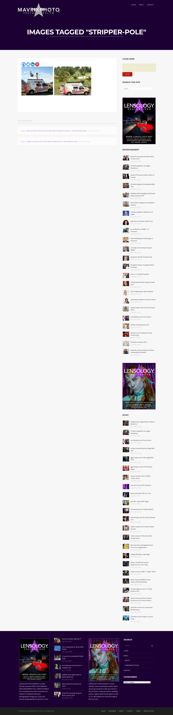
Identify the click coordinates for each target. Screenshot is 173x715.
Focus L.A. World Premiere (140, 274)
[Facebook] (24, 64)
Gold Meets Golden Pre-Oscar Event (143, 300)
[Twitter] (28, 64)
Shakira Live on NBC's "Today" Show (143, 572)
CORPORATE (112, 711)
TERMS (138, 711)
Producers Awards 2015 (139, 342)
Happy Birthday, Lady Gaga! (140, 554)
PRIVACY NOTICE (149, 711)
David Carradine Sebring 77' (71, 639)
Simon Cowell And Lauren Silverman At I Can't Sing (139, 563)
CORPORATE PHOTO (132, 665)
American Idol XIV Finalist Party (141, 257)
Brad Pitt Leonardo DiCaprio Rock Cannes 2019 (72, 694)
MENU (141, 5)
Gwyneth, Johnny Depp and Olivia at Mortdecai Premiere (142, 351)
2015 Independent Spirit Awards (142, 291)
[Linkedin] (33, 64)
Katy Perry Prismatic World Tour (142, 221)
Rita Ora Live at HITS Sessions (141, 485)
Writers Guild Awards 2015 (140, 325)
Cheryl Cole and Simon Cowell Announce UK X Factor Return (141, 599)
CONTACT (150, 5)
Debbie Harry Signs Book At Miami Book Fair (71, 676)
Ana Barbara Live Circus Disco (141, 317)
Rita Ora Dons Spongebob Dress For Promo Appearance (142, 546)
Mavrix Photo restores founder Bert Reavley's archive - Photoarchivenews (57, 131)
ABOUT (127, 660)
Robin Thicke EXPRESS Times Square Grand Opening (140, 581)
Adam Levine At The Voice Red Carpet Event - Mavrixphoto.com (52, 141)
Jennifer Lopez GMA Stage (140, 501)
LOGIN (133, 5)
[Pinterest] (37, 64)
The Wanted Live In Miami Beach (142, 509)
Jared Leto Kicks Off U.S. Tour (141, 493)
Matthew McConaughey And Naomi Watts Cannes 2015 (143, 194)
